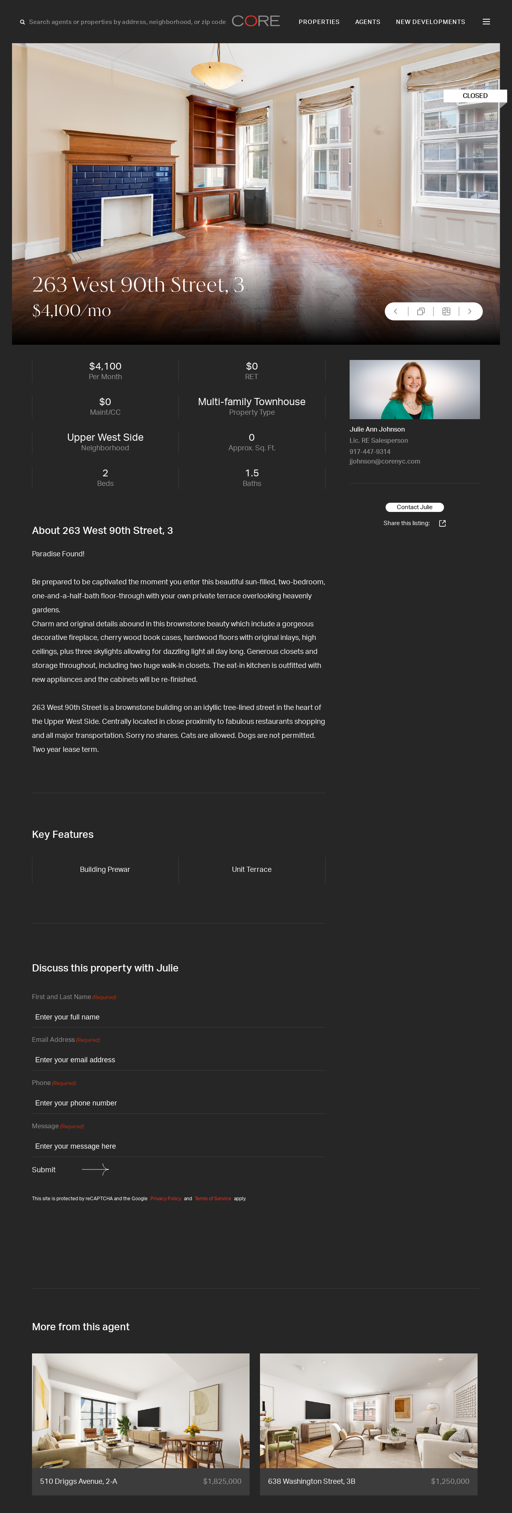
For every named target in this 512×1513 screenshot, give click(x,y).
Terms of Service (213, 1198)
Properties (319, 22)
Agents (368, 22)
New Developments (431, 22)
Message (58, 1127)
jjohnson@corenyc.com (385, 461)
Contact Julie (415, 507)
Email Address (66, 1040)
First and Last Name (74, 997)
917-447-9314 (370, 452)
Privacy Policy (165, 1198)
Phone (54, 1083)
